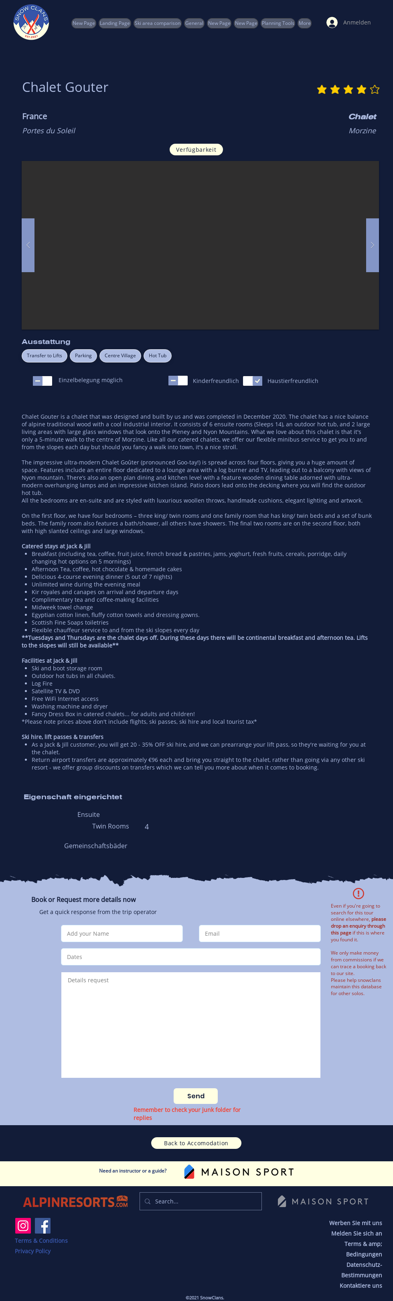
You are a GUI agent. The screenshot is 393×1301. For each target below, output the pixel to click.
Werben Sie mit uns (355, 1223)
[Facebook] (43, 1226)
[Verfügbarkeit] (196, 149)
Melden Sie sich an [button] (356, 1233)
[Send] (196, 1096)
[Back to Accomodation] (196, 1143)
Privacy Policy (33, 1251)
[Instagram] (23, 1226)
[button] (278, 23)
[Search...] (200, 1201)
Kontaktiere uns (361, 1285)
